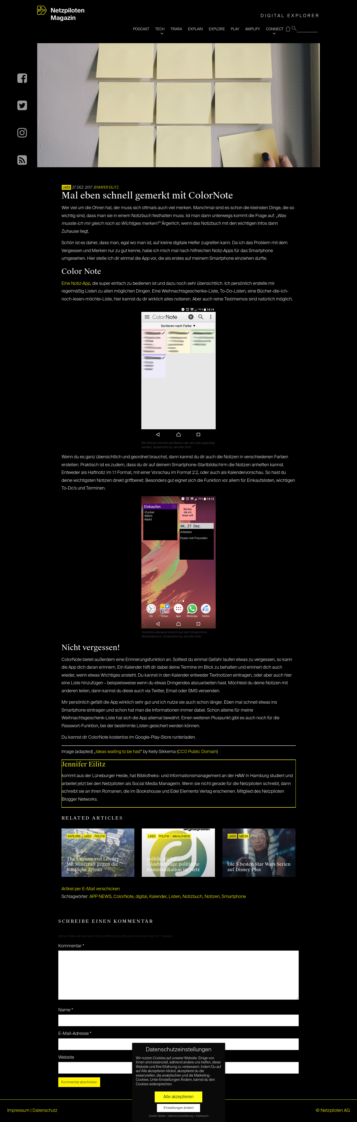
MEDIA (243, 836)
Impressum (18, 1110)
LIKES (66, 187)
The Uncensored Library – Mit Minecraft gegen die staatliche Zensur (94, 864)
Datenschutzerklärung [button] (181, 1116)
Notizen (212, 896)
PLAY (235, 29)
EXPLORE (217, 29)
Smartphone (234, 896)
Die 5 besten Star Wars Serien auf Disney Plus (259, 867)
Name (65, 1010)
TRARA (176, 29)
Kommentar (71, 946)
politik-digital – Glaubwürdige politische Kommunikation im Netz (173, 864)
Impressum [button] (202, 1116)
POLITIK (99, 836)
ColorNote (124, 896)
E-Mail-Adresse (74, 1033)
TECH (160, 29)
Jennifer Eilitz (106, 187)
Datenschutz (45, 1110)
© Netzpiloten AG (333, 1110)
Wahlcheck (181, 836)
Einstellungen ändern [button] (179, 1108)
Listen (174, 896)
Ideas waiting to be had (118, 752)
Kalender (158, 896)
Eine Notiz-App (75, 283)
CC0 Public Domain (197, 752)
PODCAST (141, 29)
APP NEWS (100, 896)
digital (141, 896)
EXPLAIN (195, 29)
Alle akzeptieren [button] (178, 1097)
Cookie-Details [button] (157, 1116)
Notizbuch (192, 896)
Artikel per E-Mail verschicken (90, 889)
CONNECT (274, 29)
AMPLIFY (252, 29)
